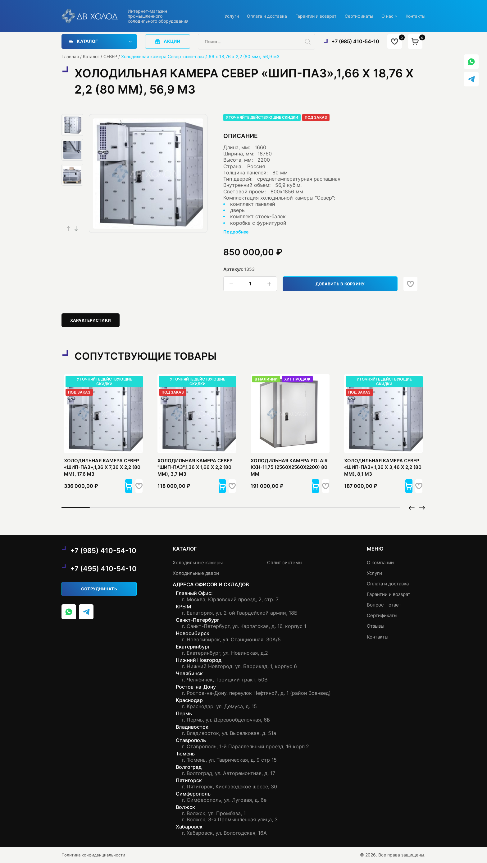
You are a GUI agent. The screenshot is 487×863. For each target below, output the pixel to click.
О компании (381, 562)
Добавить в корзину (344, 283)
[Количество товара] (250, 284)
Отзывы (376, 626)
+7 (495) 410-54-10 (104, 569)
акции (167, 41)
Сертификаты (359, 16)
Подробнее (236, 232)
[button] (76, 228)
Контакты (416, 16)
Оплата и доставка (267, 16)
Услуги (232, 16)
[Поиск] (310, 41)
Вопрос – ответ (385, 605)
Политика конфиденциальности (94, 854)
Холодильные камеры (201, 562)
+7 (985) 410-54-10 (355, 41)
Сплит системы (288, 562)
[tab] (92, 321)
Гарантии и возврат (315, 16)
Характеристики (92, 320)
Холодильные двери (199, 573)
